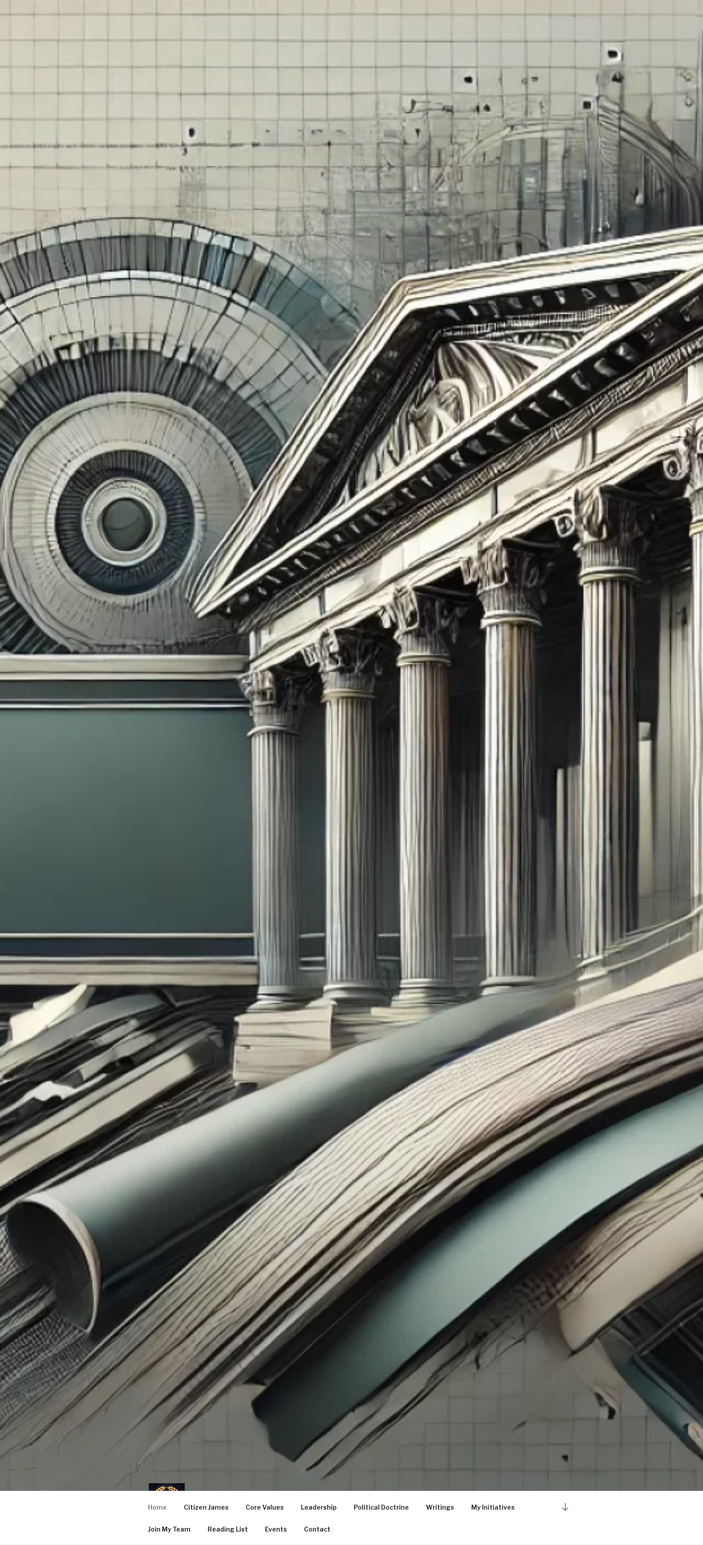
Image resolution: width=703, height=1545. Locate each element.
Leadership (319, 1507)
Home (157, 1507)
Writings (440, 1507)
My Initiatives (493, 1507)
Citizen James (206, 1507)
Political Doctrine (381, 1507)
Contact (317, 1529)
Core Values (265, 1507)
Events (276, 1529)
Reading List (228, 1529)
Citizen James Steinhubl (328, 1467)
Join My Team (169, 1529)
